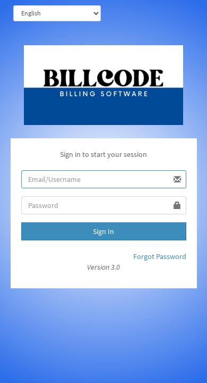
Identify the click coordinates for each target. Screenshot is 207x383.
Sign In (103, 231)
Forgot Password (159, 256)
